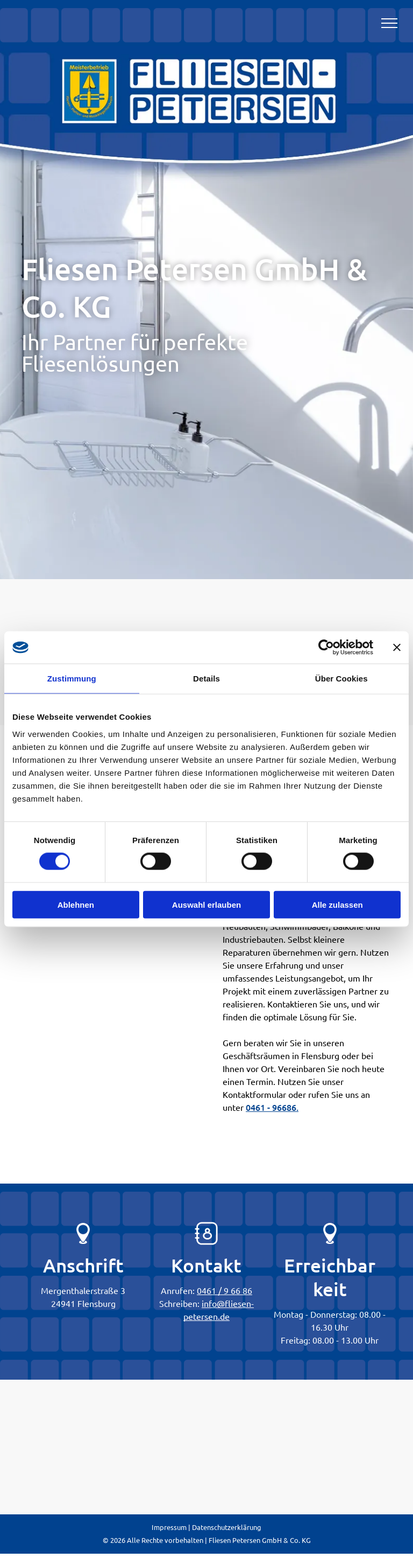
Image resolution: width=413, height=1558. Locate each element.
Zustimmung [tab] (71, 678)
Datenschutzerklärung (226, 1527)
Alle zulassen (337, 904)
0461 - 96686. (272, 1107)
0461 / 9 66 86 (224, 1290)
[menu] (389, 23)
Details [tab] (206, 678)
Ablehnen (76, 904)
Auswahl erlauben (206, 904)
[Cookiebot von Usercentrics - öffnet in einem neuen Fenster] (326, 647)
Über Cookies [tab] (341, 678)
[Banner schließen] (397, 647)
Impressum (169, 1527)
